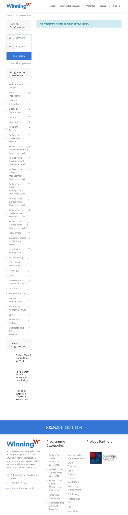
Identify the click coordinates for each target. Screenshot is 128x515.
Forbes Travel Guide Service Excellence (55, 472)
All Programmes (23, 15)
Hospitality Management (74, 488)
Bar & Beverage (72, 472)
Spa (69, 506)
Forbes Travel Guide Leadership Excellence (55, 459)
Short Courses (72, 464)
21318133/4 (73, 427)
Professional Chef (74, 500)
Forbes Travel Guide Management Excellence (55, 485)
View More (73, 511)
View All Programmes (21, 63)
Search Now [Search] (19, 55)
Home (9, 15)
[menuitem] (53, 6)
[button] (109, 6)
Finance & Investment (54, 496)
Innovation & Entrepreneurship (75, 456)
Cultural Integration (73, 480)
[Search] (22, 37)
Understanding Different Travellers (56, 506)
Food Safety (74, 494)
